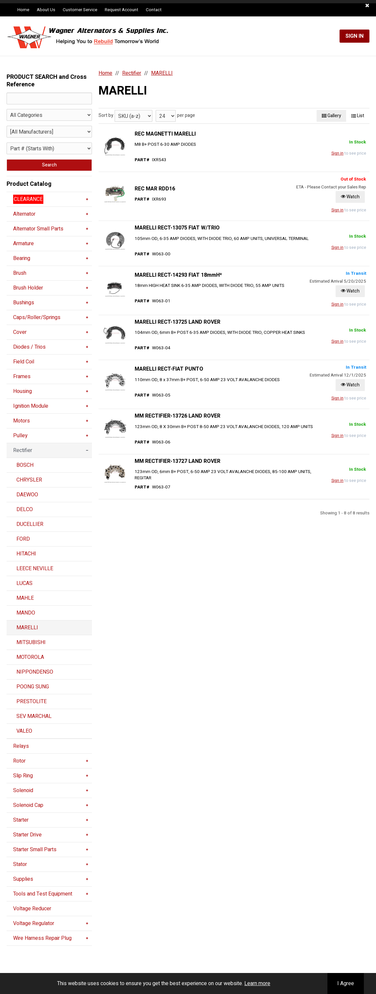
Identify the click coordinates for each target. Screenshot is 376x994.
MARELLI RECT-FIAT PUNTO (169, 369)
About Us (46, 10)
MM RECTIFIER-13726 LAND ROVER (177, 416)
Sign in (337, 153)
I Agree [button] (345, 983)
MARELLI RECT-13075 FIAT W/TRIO (177, 227)
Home (23, 10)
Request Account (121, 10)
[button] (367, 6)
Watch (350, 196)
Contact (154, 10)
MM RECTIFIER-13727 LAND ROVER (177, 461)
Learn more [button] (257, 983)
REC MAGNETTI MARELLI (165, 134)
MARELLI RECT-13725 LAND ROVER (177, 322)
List (357, 115)
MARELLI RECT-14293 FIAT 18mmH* (178, 275)
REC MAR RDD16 (155, 188)
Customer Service (80, 10)
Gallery (331, 115)
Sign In (354, 36)
